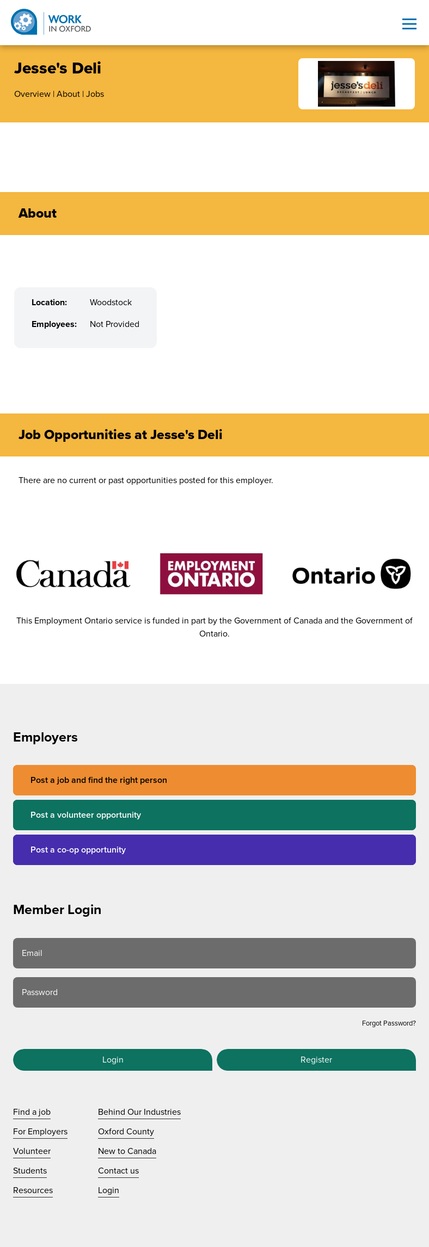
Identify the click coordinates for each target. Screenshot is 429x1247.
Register (316, 1059)
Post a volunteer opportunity (85, 815)
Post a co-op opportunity (78, 849)
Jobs (95, 94)
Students (30, 1170)
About (68, 94)
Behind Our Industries (139, 1112)
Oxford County (126, 1131)
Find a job (32, 1112)
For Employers (40, 1131)
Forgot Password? (389, 1023)
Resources (33, 1190)
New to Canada (127, 1151)
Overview (32, 94)
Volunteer (32, 1151)
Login (113, 1059)
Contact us (118, 1170)
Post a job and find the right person (98, 780)
